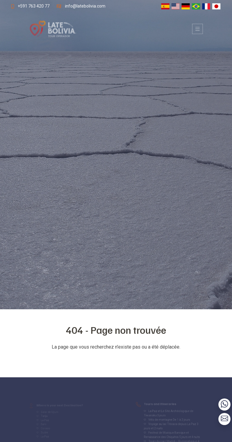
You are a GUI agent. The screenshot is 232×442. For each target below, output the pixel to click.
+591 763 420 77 (30, 5)
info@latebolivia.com (84, 5)
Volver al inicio (116, 359)
